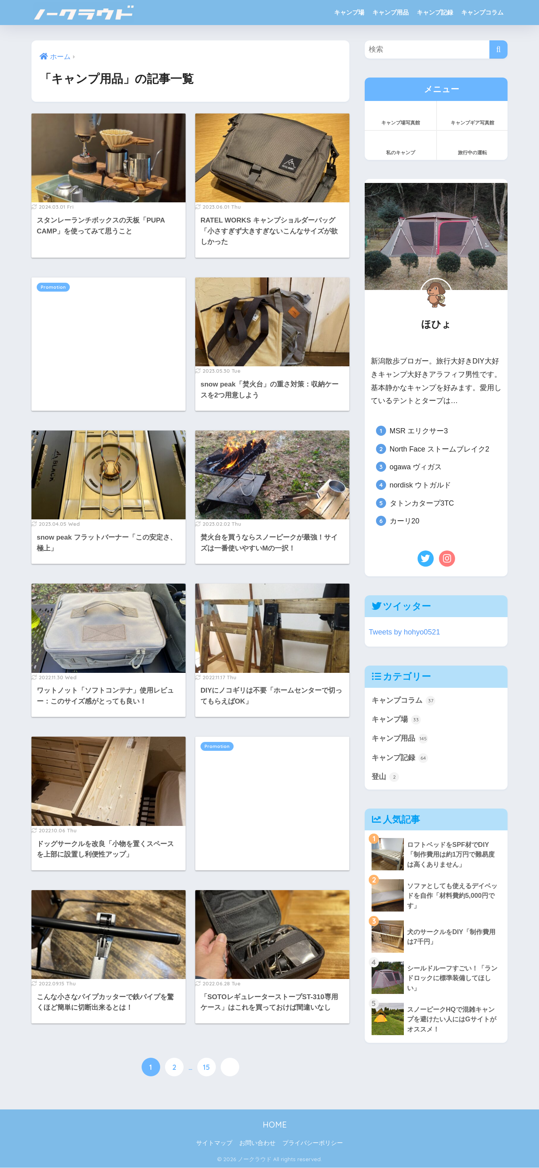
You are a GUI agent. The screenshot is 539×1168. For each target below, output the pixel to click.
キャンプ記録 (435, 12)
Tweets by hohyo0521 (406, 632)
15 (206, 1067)
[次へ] (230, 1067)
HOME (269, 1125)
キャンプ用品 (390, 12)
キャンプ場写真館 (400, 115)
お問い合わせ (257, 1144)
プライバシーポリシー (312, 1144)
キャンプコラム (482, 12)
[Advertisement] (108, 335)
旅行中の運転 (472, 144)
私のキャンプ (400, 144)
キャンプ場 (349, 12)
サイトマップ (214, 1144)
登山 (386, 779)
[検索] (498, 49)
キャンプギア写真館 (472, 115)
